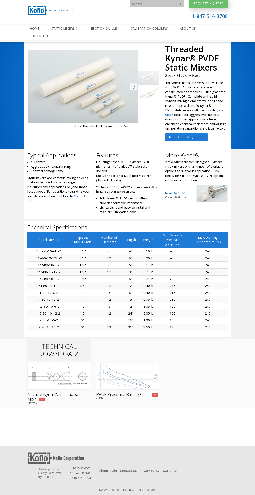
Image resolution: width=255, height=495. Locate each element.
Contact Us (39, 36)
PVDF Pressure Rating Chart (127, 395)
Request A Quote (208, 3)
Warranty (169, 471)
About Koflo (108, 471)
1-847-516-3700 (210, 16)
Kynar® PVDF (181, 195)
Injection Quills (102, 28)
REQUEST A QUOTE (186, 136)
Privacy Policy (149, 471)
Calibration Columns (149, 28)
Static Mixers (63, 28)
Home (34, 28)
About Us (188, 28)
